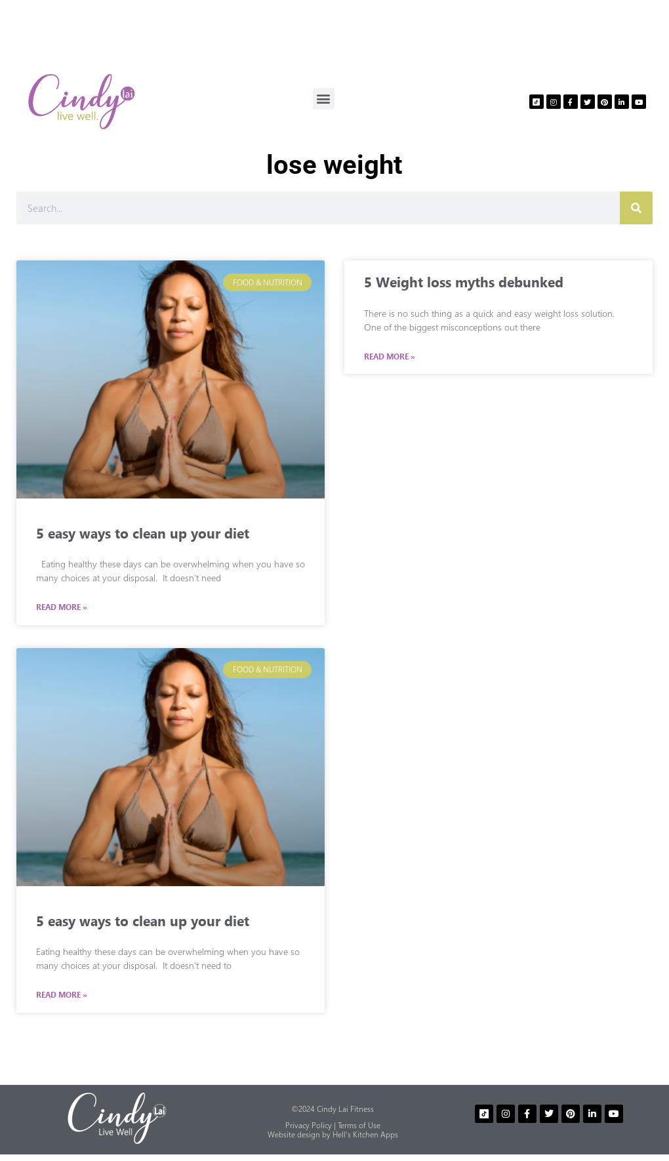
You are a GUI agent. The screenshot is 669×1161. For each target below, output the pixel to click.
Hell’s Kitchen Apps (365, 1134)
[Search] (636, 208)
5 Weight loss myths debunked (463, 281)
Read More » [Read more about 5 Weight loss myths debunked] (389, 356)
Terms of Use (359, 1125)
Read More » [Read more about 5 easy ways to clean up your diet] (61, 607)
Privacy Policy (308, 1125)
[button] (323, 99)
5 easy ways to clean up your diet (142, 532)
